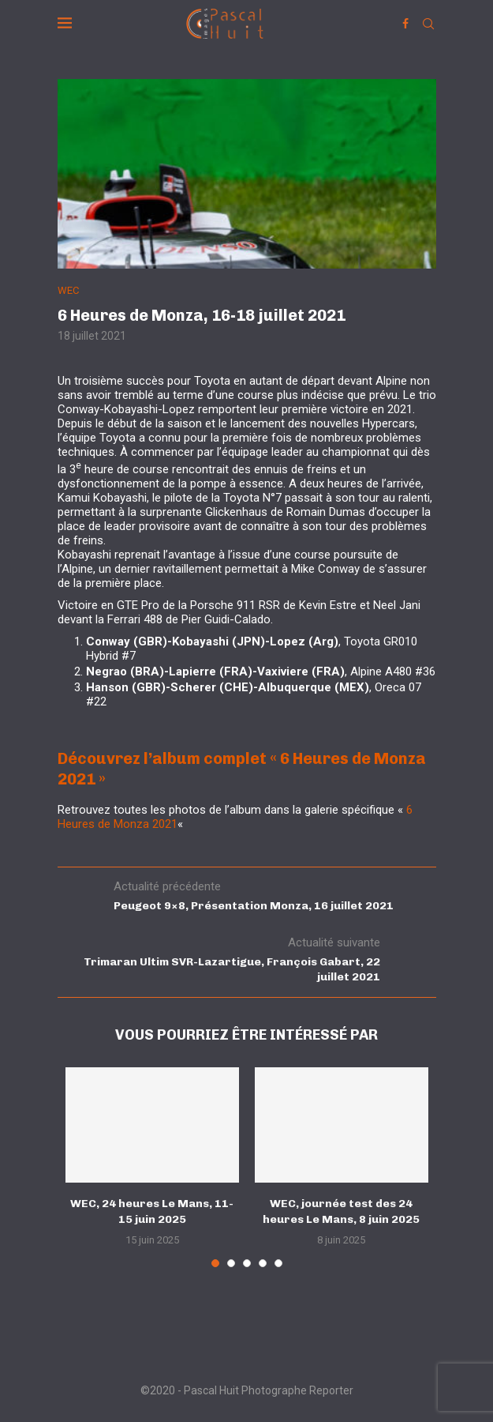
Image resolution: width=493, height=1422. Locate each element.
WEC (68, 290)
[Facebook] (405, 24)
